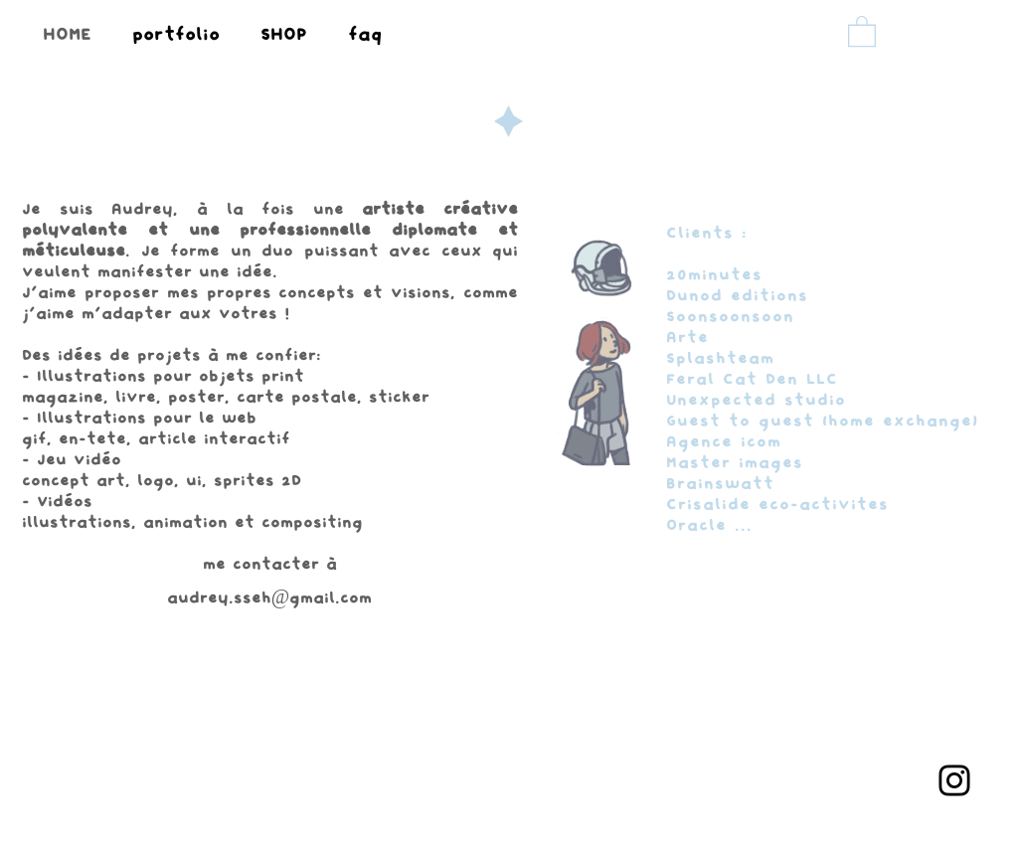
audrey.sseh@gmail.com (269, 599)
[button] (862, 30)
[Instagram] (954, 780)
